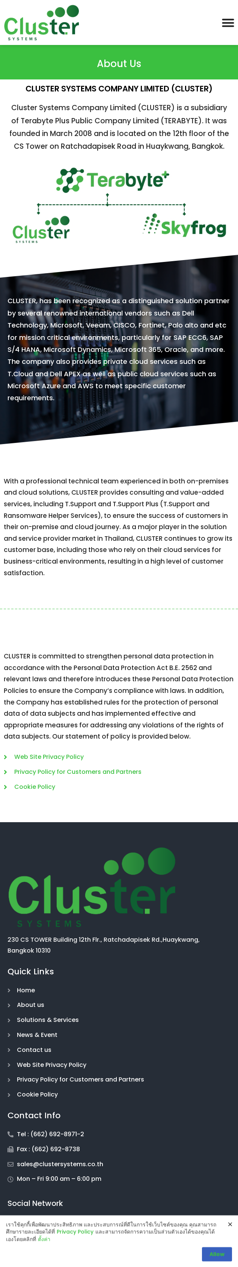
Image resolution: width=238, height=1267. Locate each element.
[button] (228, 23)
